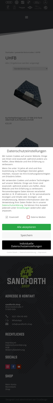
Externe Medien (36, 216)
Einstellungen (23, 207)
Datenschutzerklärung (12, 204)
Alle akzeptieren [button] (26, 226)
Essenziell (12, 216)
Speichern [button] (27, 234)
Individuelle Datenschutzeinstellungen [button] (26, 244)
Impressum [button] (42, 251)
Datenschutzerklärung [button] (28, 251)
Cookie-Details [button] (12, 251)
